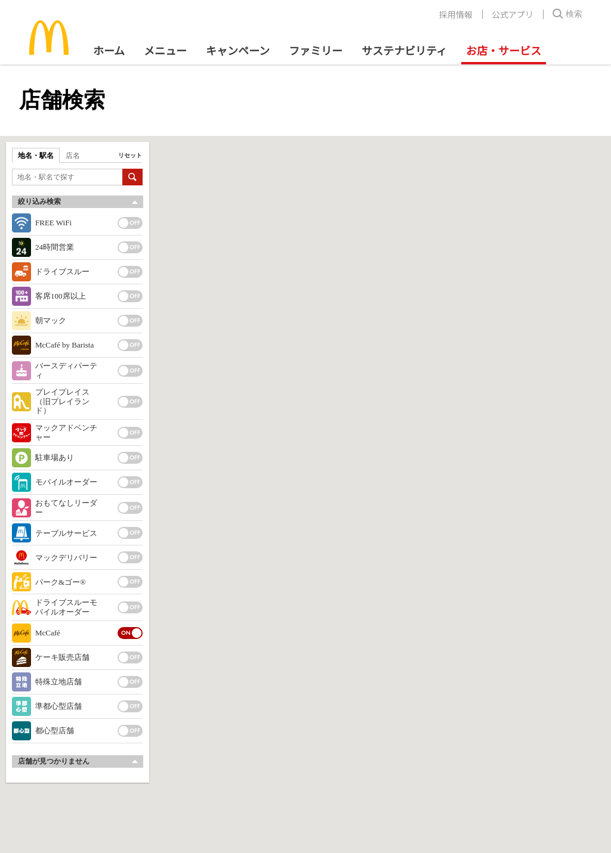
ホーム (109, 50)
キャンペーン (238, 50)
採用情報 (456, 14)
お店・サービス (503, 50)
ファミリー (315, 50)
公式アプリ (512, 14)
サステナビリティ (404, 50)
